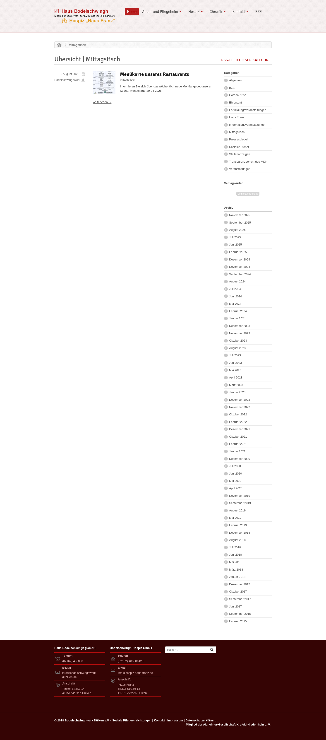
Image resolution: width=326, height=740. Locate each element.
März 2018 (236, 569)
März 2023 (236, 385)
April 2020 (235, 488)
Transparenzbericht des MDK (248, 161)
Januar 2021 (237, 451)
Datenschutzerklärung (200, 720)
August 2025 (237, 229)
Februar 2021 (238, 444)
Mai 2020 (235, 480)
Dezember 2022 (239, 399)
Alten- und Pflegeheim (160, 11)
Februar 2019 (238, 525)
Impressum (175, 720)
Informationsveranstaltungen (247, 124)
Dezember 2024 (239, 259)
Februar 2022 (238, 422)
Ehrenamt (235, 102)
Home (132, 11)
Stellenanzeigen (239, 154)
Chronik (216, 11)
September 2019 (240, 503)
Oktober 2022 (238, 414)
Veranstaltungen (239, 169)
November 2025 (239, 215)
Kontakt (238, 11)
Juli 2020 (235, 466)
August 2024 (237, 281)
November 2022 (239, 407)
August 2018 (237, 540)
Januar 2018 (237, 577)
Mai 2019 (235, 517)
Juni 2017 (235, 606)
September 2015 (240, 613)
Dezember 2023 (239, 326)
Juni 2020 (235, 473)
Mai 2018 (235, 562)
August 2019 (237, 510)
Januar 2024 (237, 318)
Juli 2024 (235, 289)
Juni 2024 (235, 296)
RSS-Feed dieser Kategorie (246, 60)
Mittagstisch (128, 79)
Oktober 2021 (238, 436)
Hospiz (193, 11)
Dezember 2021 (239, 429)
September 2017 (240, 599)
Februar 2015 (238, 621)
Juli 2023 (235, 355)
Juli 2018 (235, 547)
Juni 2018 (235, 554)
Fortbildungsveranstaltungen (247, 110)
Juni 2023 (235, 362)
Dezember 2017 (239, 584)
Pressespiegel (238, 139)
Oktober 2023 (238, 340)
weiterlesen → (102, 102)
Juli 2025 (235, 237)
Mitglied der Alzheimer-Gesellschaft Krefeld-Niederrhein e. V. (228, 724)
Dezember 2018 (239, 532)
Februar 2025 (238, 252)
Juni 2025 (235, 244)
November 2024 (239, 266)
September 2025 (240, 222)
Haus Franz (236, 117)
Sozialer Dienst (239, 147)
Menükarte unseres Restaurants (154, 74)
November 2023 (239, 333)
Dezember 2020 (239, 458)
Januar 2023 (237, 392)
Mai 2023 (235, 370)
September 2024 (240, 274)
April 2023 (235, 377)
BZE (258, 11)
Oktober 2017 (238, 591)
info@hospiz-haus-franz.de (135, 673)
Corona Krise (237, 95)
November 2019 (239, 495)
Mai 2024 (235, 303)
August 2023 (237, 348)
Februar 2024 (238, 311)
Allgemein (235, 80)
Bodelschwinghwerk (67, 80)
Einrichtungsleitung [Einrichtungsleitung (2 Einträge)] (248, 193)
